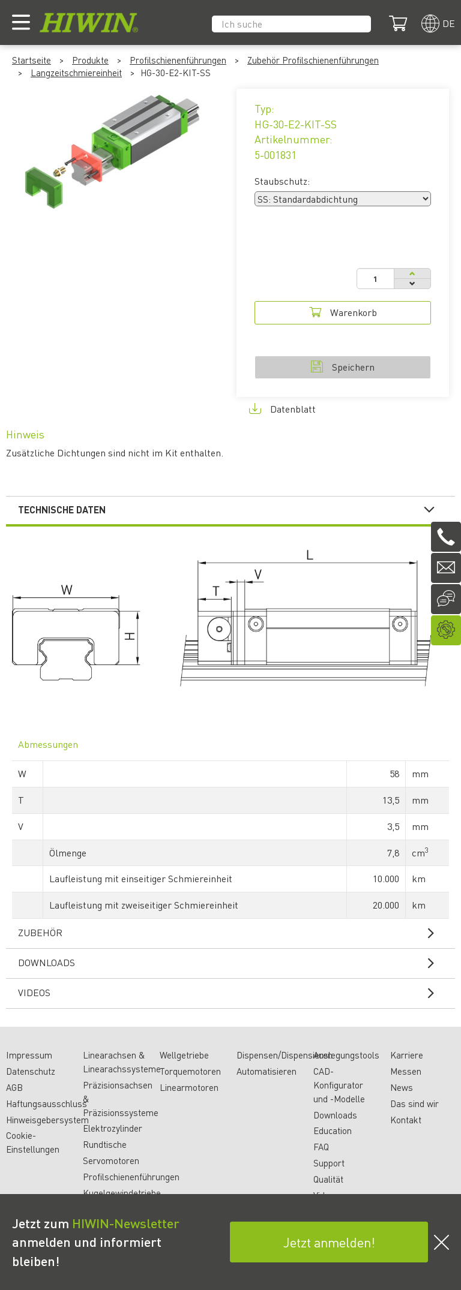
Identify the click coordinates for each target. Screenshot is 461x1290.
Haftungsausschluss (46, 1103)
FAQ (321, 1147)
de (448, 23)
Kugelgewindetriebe (122, 1193)
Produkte (90, 60)
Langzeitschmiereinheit (76, 73)
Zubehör (233, 932)
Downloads (233, 962)
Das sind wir (414, 1103)
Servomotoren (111, 1160)
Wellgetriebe (184, 1055)
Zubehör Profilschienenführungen (313, 60)
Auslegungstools (346, 1055)
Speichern (343, 366)
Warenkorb (343, 312)
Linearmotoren (189, 1087)
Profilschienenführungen (178, 60)
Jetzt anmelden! (329, 1242)
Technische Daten (233, 510)
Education (332, 1130)
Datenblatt (282, 408)
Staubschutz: (282, 181)
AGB (14, 1087)
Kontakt (405, 1120)
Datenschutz (30, 1071)
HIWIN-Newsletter (125, 1222)
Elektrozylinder (112, 1128)
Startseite (31, 60)
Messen (405, 1071)
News (401, 1087)
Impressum (29, 1055)
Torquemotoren (190, 1071)
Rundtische (105, 1144)
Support (329, 1163)
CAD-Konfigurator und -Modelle (339, 1085)
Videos (233, 992)
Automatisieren (267, 1071)
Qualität (328, 1179)
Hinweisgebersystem (47, 1120)
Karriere (406, 1055)
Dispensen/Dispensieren (285, 1055)
